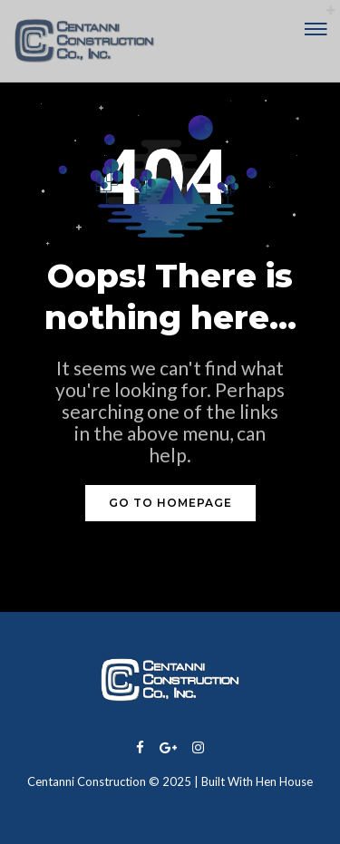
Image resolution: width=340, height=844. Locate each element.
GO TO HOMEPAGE (170, 502)
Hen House (284, 781)
